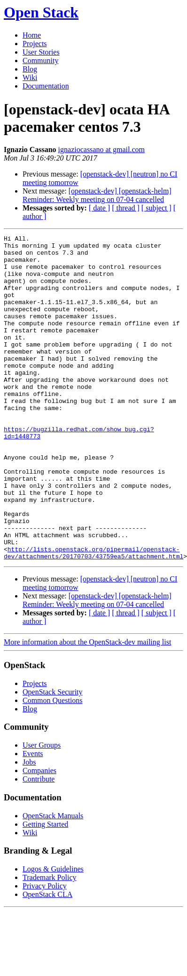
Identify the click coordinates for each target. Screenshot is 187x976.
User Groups (42, 810)
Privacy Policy (45, 951)
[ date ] (99, 208)
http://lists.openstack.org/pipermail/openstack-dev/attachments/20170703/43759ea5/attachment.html (93, 616)
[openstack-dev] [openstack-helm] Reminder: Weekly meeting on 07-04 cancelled (97, 195)
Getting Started (45, 889)
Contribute (39, 844)
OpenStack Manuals (53, 881)
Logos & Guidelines (53, 934)
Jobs (29, 827)
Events (33, 819)
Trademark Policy (50, 942)
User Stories (41, 52)
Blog (30, 69)
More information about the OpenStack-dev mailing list (87, 707)
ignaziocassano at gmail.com (101, 149)
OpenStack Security (53, 757)
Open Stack (41, 12)
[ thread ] (126, 208)
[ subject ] (156, 208)
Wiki (30, 77)
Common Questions (53, 765)
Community (40, 60)
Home (32, 35)
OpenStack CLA (47, 959)
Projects (35, 44)
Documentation (46, 86)
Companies (39, 835)
